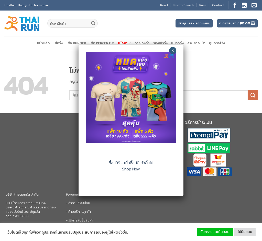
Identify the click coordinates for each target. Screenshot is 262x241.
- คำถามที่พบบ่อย (78, 202)
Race (202, 5)
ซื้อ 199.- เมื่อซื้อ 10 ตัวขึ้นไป (131, 163)
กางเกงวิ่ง (142, 43)
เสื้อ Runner (76, 43)
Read (164, 5)
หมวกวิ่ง (177, 43)
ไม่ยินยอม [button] (245, 232)
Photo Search (183, 5)
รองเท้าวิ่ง (160, 43)
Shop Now (131, 169)
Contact (218, 5)
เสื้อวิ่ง (58, 43)
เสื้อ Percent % (102, 43)
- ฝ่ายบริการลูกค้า (78, 211)
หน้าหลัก (43, 43)
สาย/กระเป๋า (196, 43)
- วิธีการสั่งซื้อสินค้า (79, 220)
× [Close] (172, 50)
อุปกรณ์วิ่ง (217, 43)
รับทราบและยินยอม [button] (214, 232)
